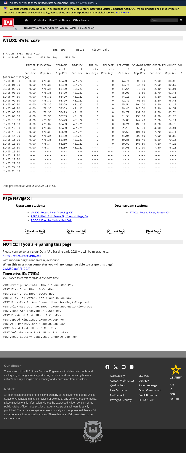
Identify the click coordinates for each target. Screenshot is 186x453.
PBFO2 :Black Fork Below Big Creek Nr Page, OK (59, 216)
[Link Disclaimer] (122, 390)
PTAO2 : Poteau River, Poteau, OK (150, 212)
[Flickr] (132, 367)
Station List (76, 231)
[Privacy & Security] (122, 400)
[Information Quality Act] (122, 385)
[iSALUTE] (176, 399)
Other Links (81, 20)
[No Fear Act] (122, 395)
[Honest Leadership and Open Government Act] (150, 390)
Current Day (116, 231)
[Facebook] (107, 367)
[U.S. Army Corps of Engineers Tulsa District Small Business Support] (150, 395)
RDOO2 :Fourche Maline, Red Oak (51, 220)
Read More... (123, 12)
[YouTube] (124, 367)
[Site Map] (150, 376)
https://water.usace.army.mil (22, 256)
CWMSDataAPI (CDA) (16, 269)
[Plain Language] (150, 385)
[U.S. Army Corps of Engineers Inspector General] (176, 389)
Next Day (154, 231)
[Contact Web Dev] (122, 381)
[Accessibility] (122, 376)
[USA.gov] (150, 381)
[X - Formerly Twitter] (116, 367)
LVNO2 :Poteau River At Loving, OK (52, 212)
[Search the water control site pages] (164, 20)
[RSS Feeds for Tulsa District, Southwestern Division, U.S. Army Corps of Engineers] (176, 384)
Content (40, 20)
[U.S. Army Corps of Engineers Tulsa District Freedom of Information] (176, 394)
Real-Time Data (59, 20)
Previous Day (34, 231)
